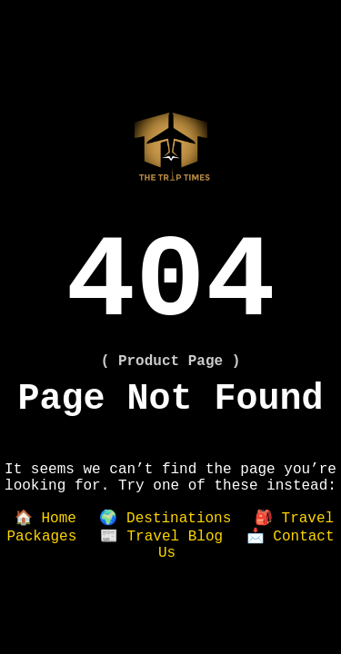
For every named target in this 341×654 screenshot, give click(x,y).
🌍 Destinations (165, 518)
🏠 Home (45, 518)
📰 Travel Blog (161, 537)
